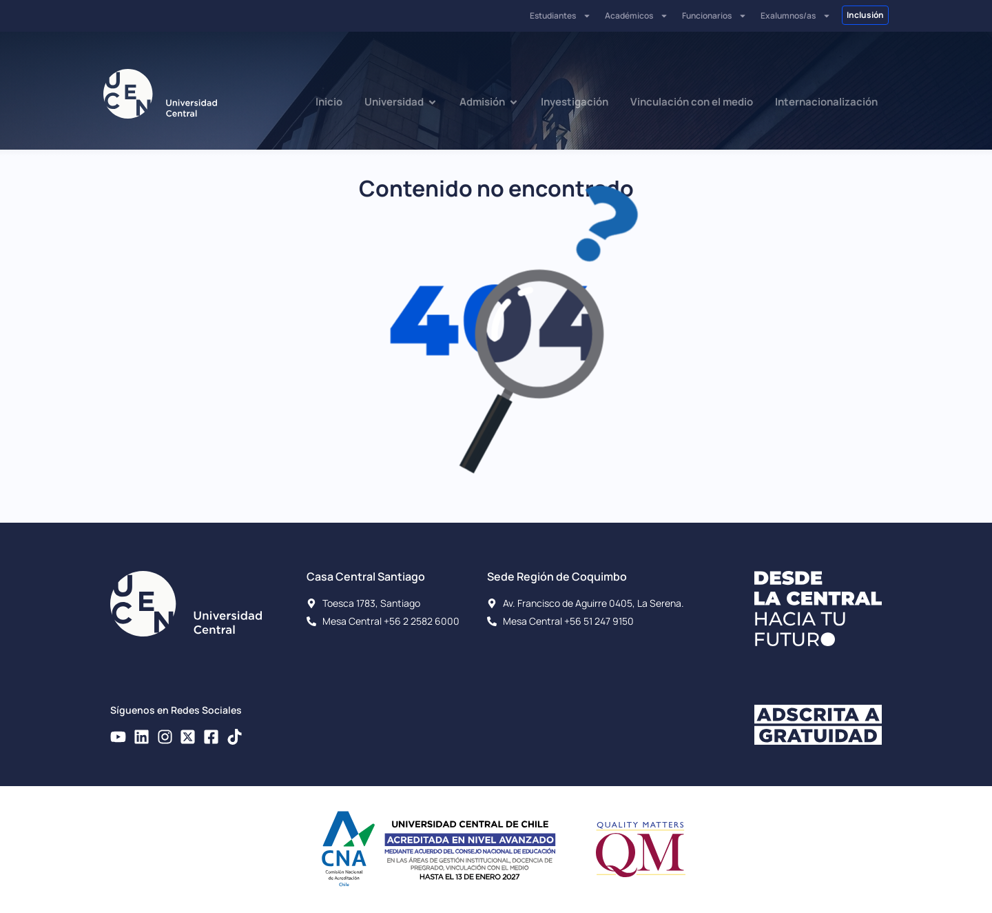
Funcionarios (714, 16)
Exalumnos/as (796, 16)
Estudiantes (560, 16)
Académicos (636, 16)
